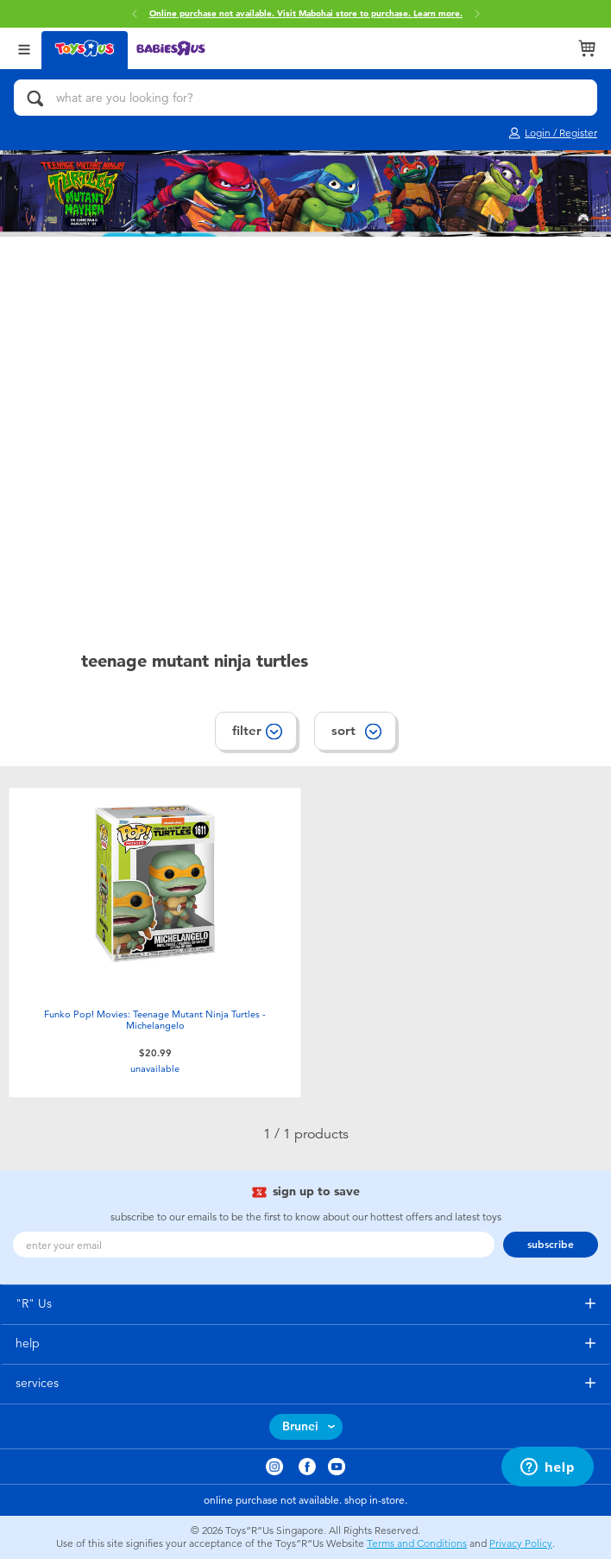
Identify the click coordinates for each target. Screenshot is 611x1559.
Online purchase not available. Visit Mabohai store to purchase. (306, 14)
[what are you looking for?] (305, 97)
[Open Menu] (24, 48)
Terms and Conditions (417, 1543)
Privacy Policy (520, 1543)
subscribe (550, 1245)
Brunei (300, 1426)
